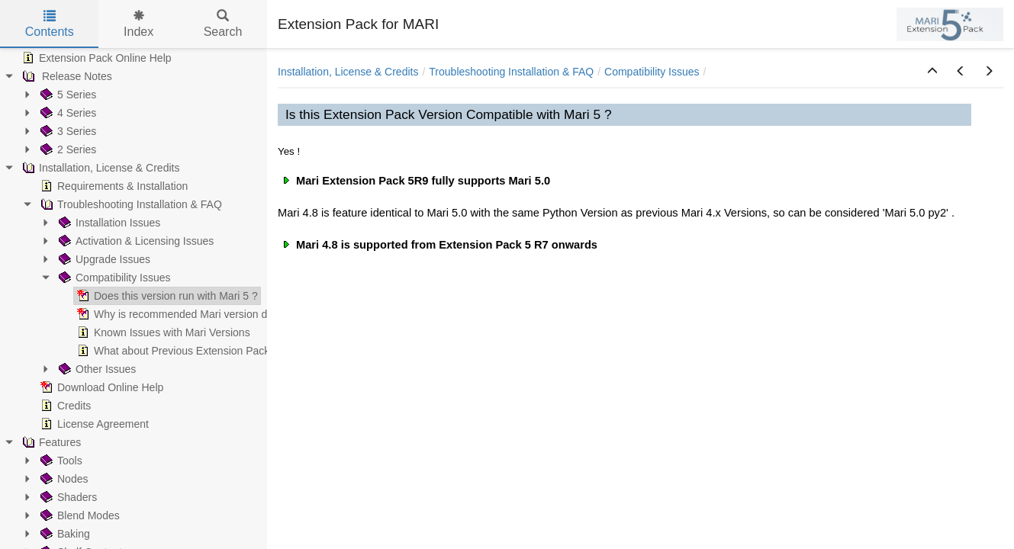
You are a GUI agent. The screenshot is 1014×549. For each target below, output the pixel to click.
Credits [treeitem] (64, 405)
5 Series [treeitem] (66, 94)
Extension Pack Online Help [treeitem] (95, 58)
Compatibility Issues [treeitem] (113, 277)
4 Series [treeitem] (66, 113)
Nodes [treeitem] (62, 479)
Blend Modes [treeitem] (78, 515)
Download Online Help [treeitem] (100, 387)
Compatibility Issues (652, 72)
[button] (932, 71)
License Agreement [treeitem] (93, 424)
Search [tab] (223, 24)
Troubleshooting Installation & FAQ (511, 72)
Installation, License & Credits (348, 72)
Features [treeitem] (50, 442)
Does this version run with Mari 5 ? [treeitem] (166, 296)
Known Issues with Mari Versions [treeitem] (162, 332)
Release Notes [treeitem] (65, 76)
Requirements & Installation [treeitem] (112, 186)
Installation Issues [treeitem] (108, 223)
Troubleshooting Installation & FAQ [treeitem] (129, 204)
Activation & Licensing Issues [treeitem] (135, 241)
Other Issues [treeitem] (96, 369)
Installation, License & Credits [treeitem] (99, 168)
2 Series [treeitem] (66, 149)
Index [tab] (138, 24)
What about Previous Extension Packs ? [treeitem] (179, 351)
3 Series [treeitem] (66, 131)
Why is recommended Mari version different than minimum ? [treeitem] (226, 314)
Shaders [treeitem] (67, 497)
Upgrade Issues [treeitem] (103, 259)
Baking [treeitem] (63, 534)
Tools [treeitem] (59, 460)
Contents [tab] (49, 24)
